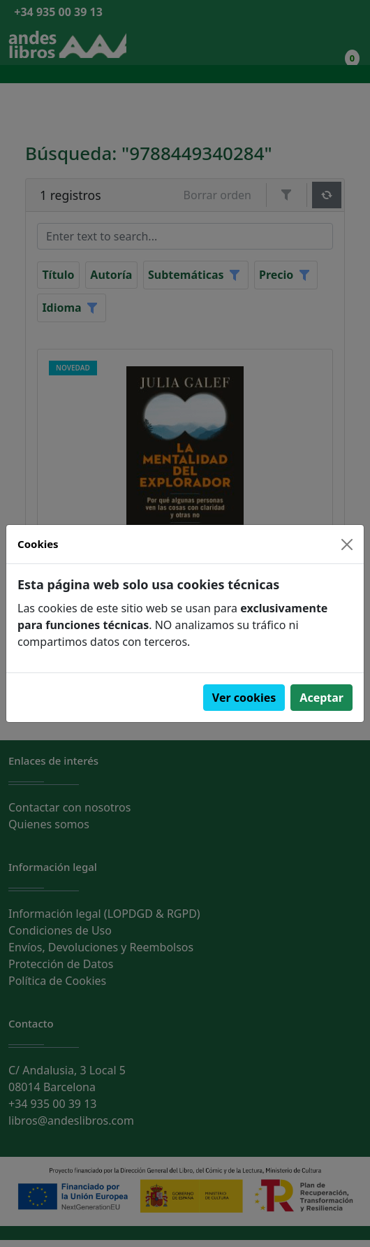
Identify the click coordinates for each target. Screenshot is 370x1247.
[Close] (347, 544)
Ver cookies (244, 697)
